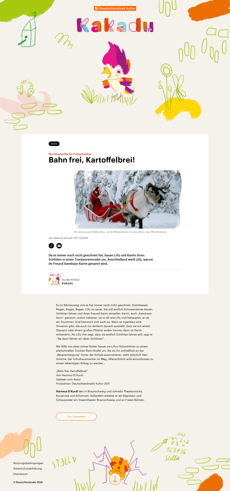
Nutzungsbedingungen (28, 463)
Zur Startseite (76, 416)
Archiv (54, 143)
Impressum (20, 473)
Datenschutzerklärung (27, 468)
